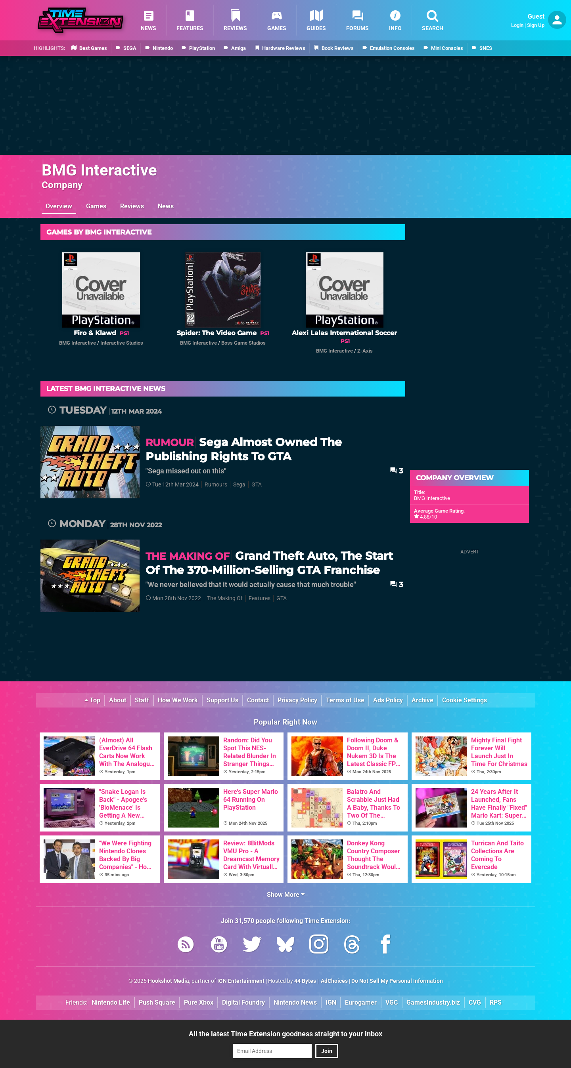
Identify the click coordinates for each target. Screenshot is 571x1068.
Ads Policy (388, 700)
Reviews (132, 206)
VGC (391, 1002)
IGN (331, 1002)
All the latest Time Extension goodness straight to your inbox (285, 1034)
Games (96, 206)
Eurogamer (361, 1002)
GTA (256, 484)
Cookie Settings (464, 700)
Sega (239, 484)
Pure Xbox (198, 1002)
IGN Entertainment (240, 981)
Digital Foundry (243, 1002)
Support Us (222, 700)
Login (517, 25)
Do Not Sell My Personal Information (397, 981)
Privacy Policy (297, 700)
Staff (142, 700)
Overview (59, 206)
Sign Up (535, 25)
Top (92, 700)
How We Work (178, 700)
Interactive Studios (121, 343)
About (117, 700)
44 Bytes (305, 981)
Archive (422, 700)
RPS (496, 1002)
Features (259, 598)
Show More (286, 894)
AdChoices (334, 981)
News (166, 206)
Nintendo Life (111, 1002)
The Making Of (225, 598)
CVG (475, 1002)
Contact (258, 700)
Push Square (157, 1002)
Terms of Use (345, 700)
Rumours (216, 484)
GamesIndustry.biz (433, 1002)
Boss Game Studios (243, 343)
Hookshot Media (168, 981)
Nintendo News (295, 1002)
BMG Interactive (99, 170)
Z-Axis (365, 351)
